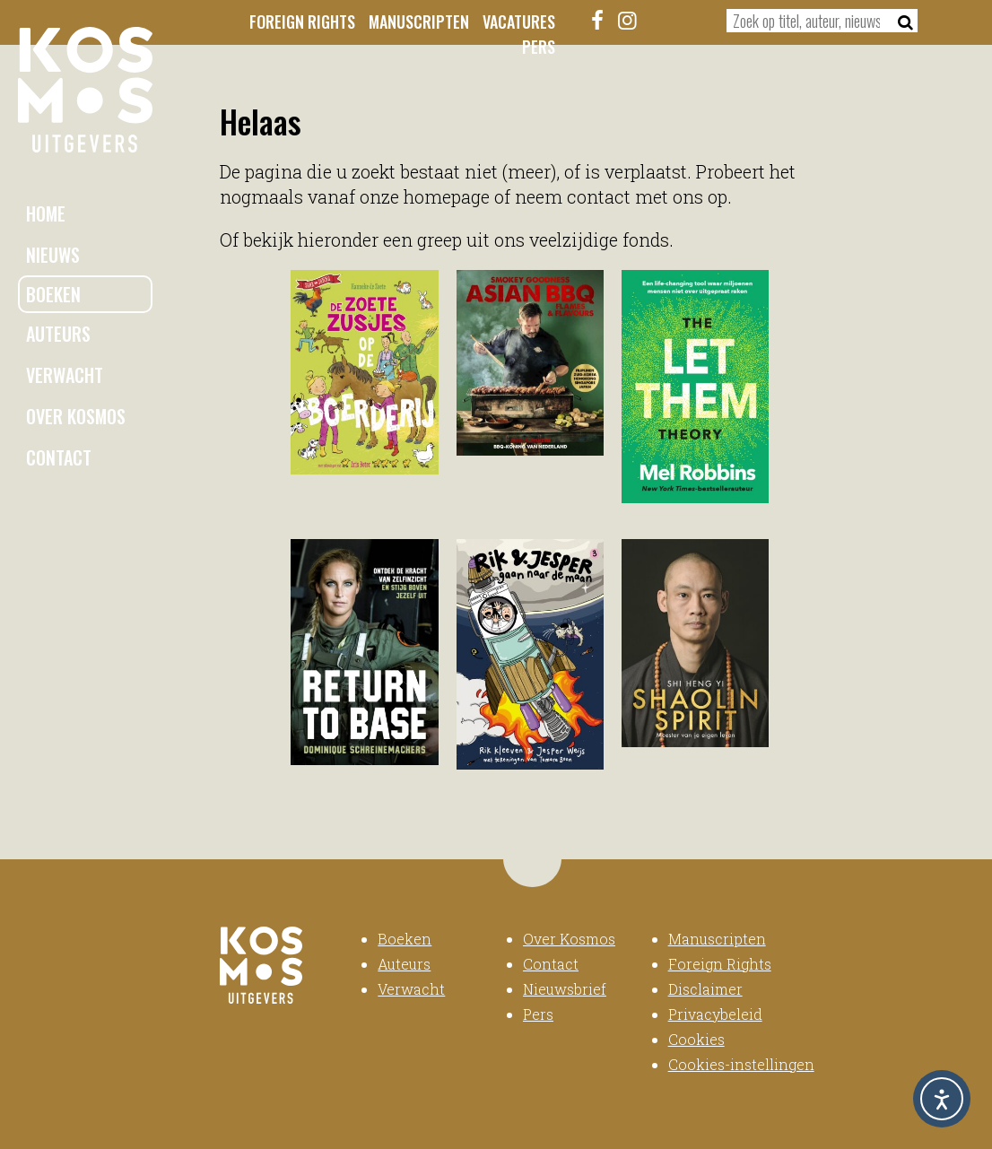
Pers (538, 46)
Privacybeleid (715, 1014)
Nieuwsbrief (564, 988)
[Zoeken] (900, 20)
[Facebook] (597, 19)
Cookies (696, 1039)
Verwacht (64, 374)
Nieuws (53, 254)
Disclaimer (705, 988)
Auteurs (58, 333)
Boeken (53, 294)
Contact (58, 457)
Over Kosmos (76, 416)
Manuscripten (419, 21)
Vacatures (519, 21)
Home (45, 213)
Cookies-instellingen (741, 1064)
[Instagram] (627, 19)
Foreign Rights (302, 21)
